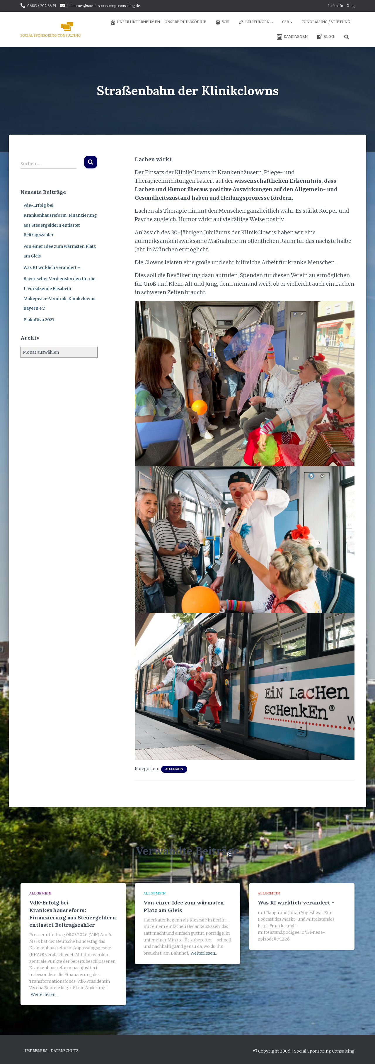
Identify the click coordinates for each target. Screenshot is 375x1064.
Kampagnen (292, 37)
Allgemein (174, 769)
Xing (350, 6)
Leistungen (255, 22)
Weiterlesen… (45, 994)
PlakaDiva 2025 (38, 319)
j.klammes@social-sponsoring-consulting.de (103, 6)
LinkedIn (335, 6)
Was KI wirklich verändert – (52, 267)
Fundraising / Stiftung (325, 22)
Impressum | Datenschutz (52, 1050)
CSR (287, 22)
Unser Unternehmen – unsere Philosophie (158, 22)
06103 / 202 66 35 (41, 6)
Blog (325, 37)
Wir (222, 22)
